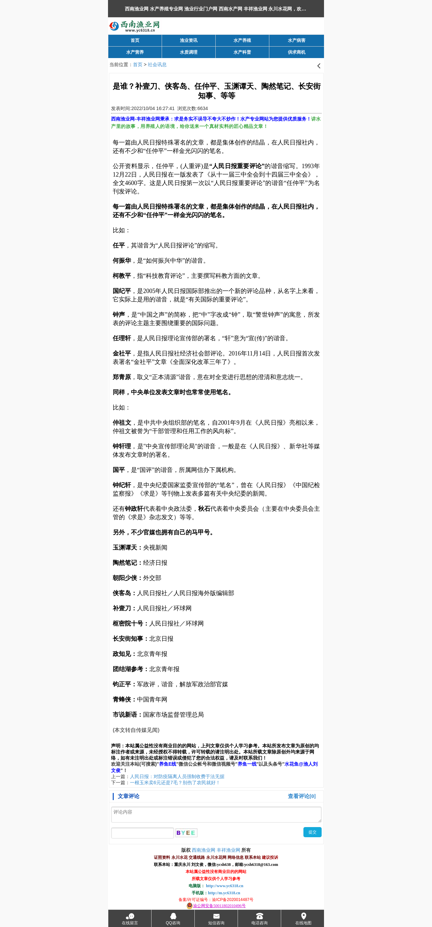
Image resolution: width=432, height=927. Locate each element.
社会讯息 (157, 64)
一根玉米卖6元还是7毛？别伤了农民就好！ (175, 782)
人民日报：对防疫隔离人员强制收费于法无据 (177, 776)
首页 (137, 64)
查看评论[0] (302, 796)
